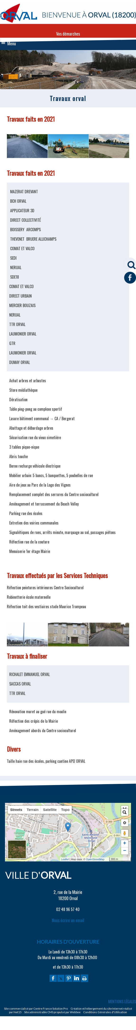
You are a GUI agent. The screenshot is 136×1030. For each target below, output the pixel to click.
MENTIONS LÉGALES (122, 1001)
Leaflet (65, 859)
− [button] (124, 851)
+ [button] (124, 843)
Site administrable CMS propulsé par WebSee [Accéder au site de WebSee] (52, 1012)
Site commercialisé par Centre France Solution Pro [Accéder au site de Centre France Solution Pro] (36, 1008)
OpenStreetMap (95, 859)
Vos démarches (68, 34)
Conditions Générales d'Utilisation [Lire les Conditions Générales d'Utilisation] (105, 1012)
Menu (11, 43)
